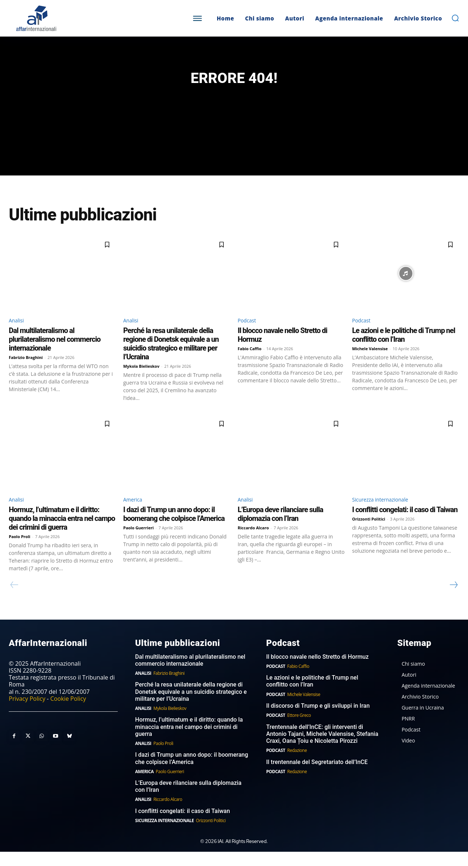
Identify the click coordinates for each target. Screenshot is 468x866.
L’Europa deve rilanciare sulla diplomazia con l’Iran (280, 528)
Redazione (297, 764)
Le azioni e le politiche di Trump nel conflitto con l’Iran (403, 347)
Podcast (248, 332)
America (134, 513)
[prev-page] (14, 598)
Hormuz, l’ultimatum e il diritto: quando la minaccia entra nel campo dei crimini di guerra (62, 532)
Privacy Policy (27, 712)
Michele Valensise (370, 361)
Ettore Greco (299, 729)
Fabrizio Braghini (26, 370)
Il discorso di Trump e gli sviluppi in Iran (318, 719)
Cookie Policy (68, 712)
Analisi (18, 332)
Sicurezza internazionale (385, 513)
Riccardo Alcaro (253, 541)
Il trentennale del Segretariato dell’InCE (317, 775)
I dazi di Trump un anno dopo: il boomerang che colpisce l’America (173, 528)
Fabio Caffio (249, 361)
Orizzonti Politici (368, 533)
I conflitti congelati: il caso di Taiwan (404, 523)
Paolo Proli (19, 550)
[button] (455, 18)
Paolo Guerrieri (138, 541)
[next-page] (453, 598)
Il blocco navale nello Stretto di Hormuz (317, 670)
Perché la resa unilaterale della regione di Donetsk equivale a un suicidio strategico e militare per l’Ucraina (171, 356)
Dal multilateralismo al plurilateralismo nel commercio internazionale (55, 352)
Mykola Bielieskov (141, 379)
